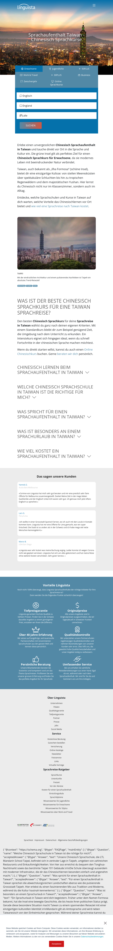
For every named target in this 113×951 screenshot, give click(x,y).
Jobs (56, 725)
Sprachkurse (56, 775)
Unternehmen (56, 703)
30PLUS (56, 75)
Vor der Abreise (56, 786)
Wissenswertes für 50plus (56, 808)
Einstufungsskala (56, 793)
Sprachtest (28, 840)
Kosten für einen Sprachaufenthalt (56, 789)
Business (84, 75)
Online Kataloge (56, 750)
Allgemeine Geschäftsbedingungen (73, 840)
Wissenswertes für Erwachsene (56, 804)
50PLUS (84, 68)
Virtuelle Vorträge (56, 765)
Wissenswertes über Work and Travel (56, 812)
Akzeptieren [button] (56, 944)
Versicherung (56, 746)
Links (56, 761)
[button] (56, 370)
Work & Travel (29, 75)
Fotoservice (56, 757)
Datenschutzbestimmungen (92, 937)
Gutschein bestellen (56, 742)
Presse (56, 721)
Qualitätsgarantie (56, 710)
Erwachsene (29, 68)
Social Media (56, 729)
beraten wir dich (67, 354)
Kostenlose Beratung (56, 739)
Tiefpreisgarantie (56, 714)
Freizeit (56, 782)
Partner (56, 718)
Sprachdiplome (56, 797)
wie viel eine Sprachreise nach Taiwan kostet (59, 206)
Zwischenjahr (29, 81)
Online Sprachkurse (56, 83)
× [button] (105, 923)
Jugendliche (56, 68)
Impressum (39, 840)
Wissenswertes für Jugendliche (56, 801)
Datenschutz (51, 840)
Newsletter (56, 754)
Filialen (56, 707)
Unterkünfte (56, 778)
